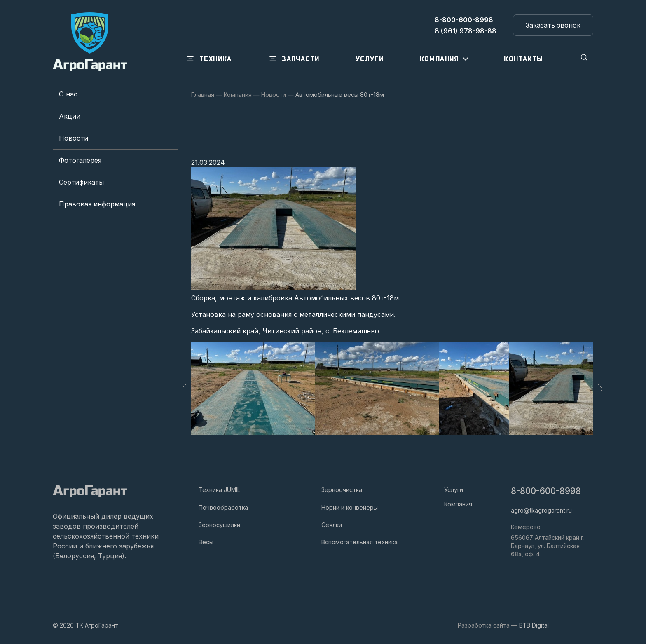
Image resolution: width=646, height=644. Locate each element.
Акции (69, 116)
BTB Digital (534, 625)
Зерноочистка (341, 489)
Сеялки (331, 524)
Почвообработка (223, 507)
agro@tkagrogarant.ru (541, 510)
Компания (458, 504)
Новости (73, 138)
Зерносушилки (219, 524)
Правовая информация (97, 204)
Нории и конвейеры (349, 507)
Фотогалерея (80, 160)
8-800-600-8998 (546, 491)
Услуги (453, 489)
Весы (206, 542)
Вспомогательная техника (359, 542)
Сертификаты (81, 182)
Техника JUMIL (220, 489)
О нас (68, 94)
